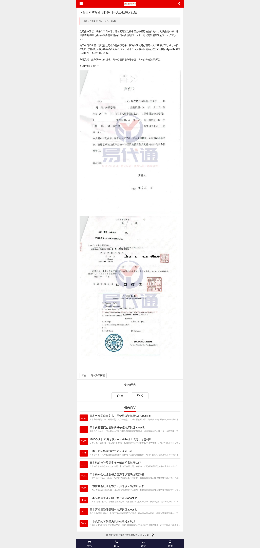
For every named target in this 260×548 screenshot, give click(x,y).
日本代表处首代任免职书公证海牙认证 (112, 521)
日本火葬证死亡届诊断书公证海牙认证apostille (117, 427)
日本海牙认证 (98, 375)
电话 (116, 543)
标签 (83, 375)
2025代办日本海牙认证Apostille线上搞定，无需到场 (121, 439)
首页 (89, 543)
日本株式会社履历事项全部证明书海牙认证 (115, 462)
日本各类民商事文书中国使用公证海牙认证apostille (120, 415)
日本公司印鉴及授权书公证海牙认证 (111, 451)
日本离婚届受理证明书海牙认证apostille (113, 509)
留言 (143, 543)
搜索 (170, 543)
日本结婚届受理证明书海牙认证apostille (113, 498)
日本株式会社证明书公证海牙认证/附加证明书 (117, 474)
